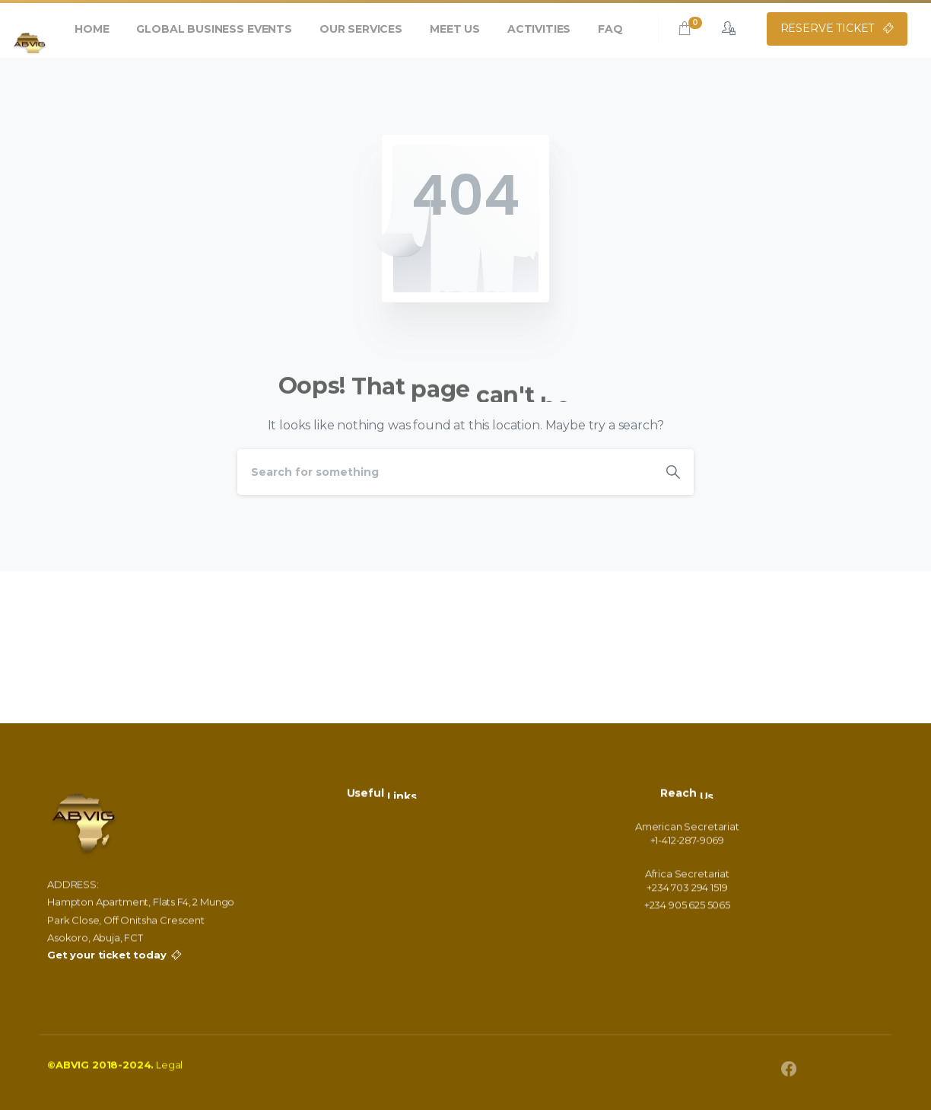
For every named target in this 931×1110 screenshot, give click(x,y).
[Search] (445, 472)
